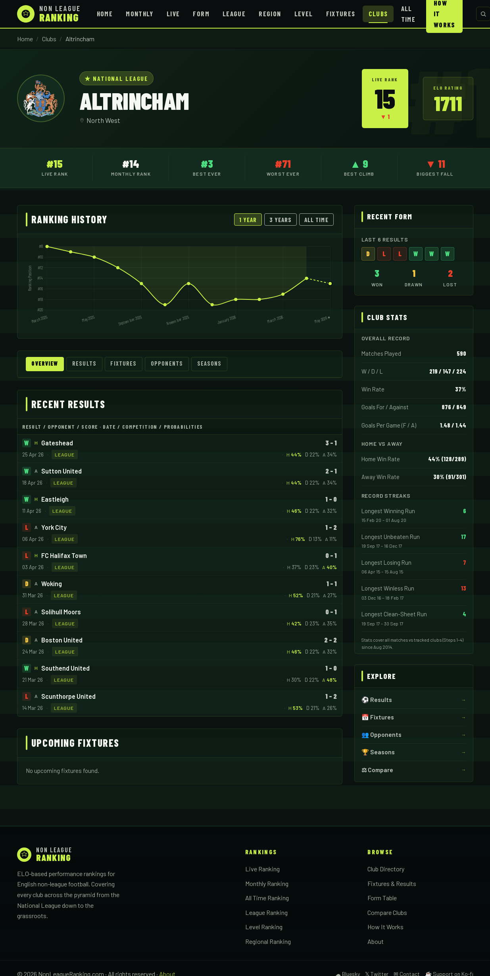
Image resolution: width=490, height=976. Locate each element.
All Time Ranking (267, 898)
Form (201, 13)
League (234, 13)
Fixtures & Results (391, 884)
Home (105, 13)
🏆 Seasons (378, 751)
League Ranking (266, 913)
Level (303, 13)
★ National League (116, 78)
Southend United (65, 668)
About (375, 941)
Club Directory (385, 869)
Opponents (173, 364)
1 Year (248, 219)
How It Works (385, 927)
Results (88, 364)
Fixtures (340, 13)
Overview (46, 364)
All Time (408, 13)
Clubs (378, 13)
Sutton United (61, 471)
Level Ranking (263, 927)
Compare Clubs (387, 913)
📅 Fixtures (377, 717)
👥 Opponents (381, 734)
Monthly (140, 13)
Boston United (62, 640)
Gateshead (57, 443)
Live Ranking (262, 869)
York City (54, 527)
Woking (51, 584)
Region (270, 13)
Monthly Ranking (266, 884)
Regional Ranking (268, 941)
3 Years (280, 219)
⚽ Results (376, 699)
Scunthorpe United (68, 696)
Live (173, 13)
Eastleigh (55, 499)
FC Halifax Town (64, 556)
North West (103, 120)
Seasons (216, 364)
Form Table (382, 898)
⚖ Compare (377, 769)
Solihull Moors (61, 612)
